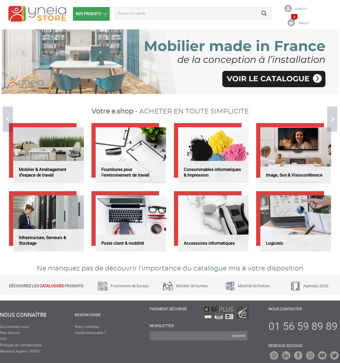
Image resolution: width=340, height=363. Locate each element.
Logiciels (274, 243)
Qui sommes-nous (14, 326)
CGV (3, 338)
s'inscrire (238, 335)
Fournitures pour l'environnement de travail (125, 172)
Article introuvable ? (90, 332)
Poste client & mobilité (122, 243)
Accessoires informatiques (209, 243)
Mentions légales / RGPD (20, 351)
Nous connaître (23, 315)
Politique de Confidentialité (21, 345)
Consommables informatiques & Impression (212, 172)
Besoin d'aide (88, 314)
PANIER (303, 23)
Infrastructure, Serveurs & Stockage (42, 240)
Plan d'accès (10, 332)
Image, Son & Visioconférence (294, 175)
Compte (301, 9)
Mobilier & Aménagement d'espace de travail (42, 172)
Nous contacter (87, 326)
